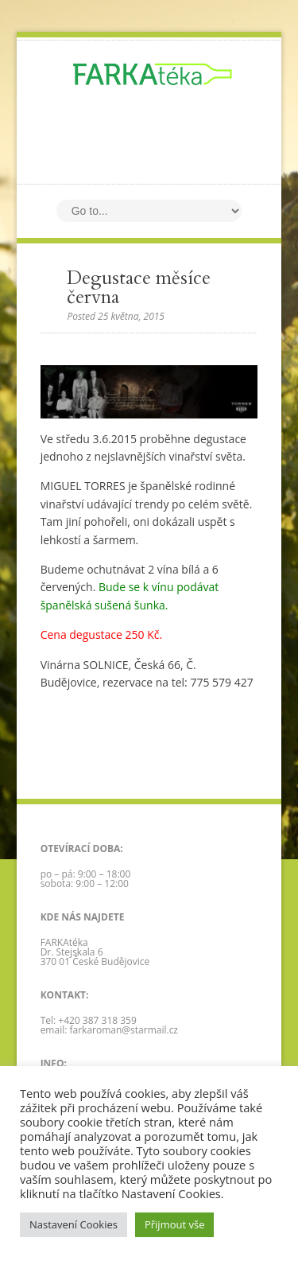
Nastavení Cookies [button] (73, 1224)
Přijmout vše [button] (175, 1224)
